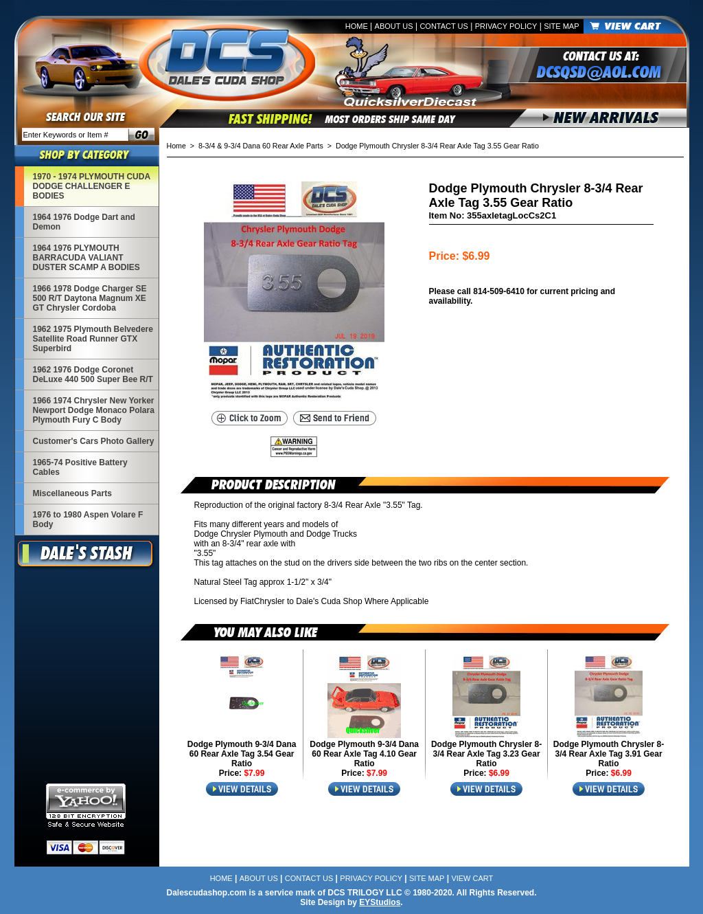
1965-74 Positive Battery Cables (80, 467)
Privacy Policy (506, 26)
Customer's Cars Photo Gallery (93, 441)
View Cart (472, 878)
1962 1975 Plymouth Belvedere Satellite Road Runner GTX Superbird (93, 338)
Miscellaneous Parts (72, 493)
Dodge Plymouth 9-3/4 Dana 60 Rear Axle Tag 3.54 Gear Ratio (242, 753)
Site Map (561, 26)
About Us (394, 26)
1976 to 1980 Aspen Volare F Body (88, 519)
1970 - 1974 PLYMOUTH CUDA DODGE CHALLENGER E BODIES (92, 186)
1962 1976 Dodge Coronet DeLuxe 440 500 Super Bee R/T (93, 374)
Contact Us (443, 26)
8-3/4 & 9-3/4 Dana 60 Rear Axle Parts (260, 146)
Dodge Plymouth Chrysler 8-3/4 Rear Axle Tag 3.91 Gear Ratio (608, 753)
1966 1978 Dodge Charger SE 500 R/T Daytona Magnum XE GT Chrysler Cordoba (90, 298)
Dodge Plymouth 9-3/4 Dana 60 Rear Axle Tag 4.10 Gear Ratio (364, 753)
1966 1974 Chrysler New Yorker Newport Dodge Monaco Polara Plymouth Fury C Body (93, 410)
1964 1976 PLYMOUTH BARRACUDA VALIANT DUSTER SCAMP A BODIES (86, 257)
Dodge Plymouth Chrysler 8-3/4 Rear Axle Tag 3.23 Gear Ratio (486, 753)
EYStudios (379, 902)
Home (356, 26)
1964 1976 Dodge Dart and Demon (84, 222)
